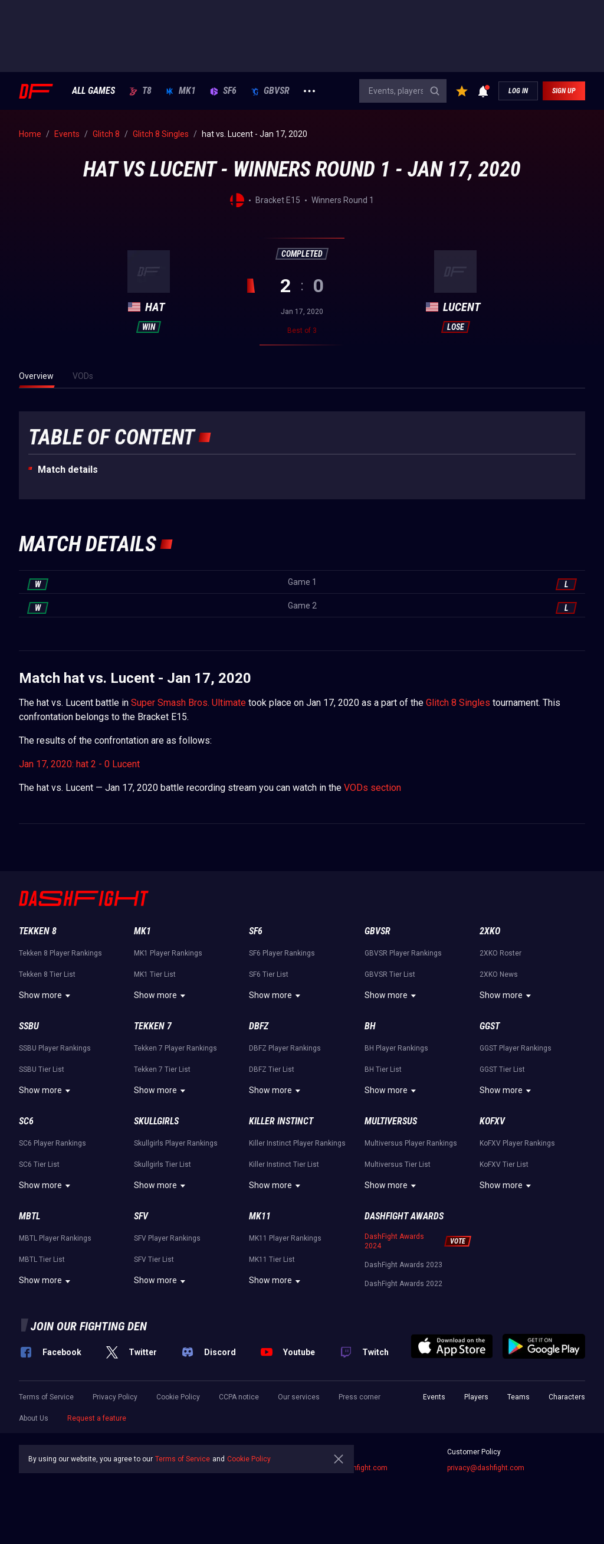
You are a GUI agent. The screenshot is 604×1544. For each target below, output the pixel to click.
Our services (299, 1397)
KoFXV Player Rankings (517, 1143)
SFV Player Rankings (167, 1238)
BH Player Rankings (396, 1048)
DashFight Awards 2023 (403, 1265)
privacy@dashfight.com (485, 1468)
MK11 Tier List (272, 1259)
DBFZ (258, 1026)
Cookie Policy (178, 1397)
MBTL (29, 1216)
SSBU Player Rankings (55, 1048)
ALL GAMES (93, 91)
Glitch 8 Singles (458, 702)
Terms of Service (46, 1397)
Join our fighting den (89, 1326)
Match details (68, 469)
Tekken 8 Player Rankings (60, 953)
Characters (567, 1397)
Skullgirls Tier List (162, 1164)
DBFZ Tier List (271, 1069)
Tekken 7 (153, 1026)
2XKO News (499, 974)
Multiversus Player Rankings (411, 1143)
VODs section (372, 787)
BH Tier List (383, 1069)
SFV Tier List (154, 1259)
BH (370, 1026)
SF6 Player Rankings (282, 953)
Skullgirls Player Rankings (176, 1143)
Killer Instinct (281, 1121)
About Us (33, 1418)
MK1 (181, 91)
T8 (140, 91)
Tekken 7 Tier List (162, 1069)
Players (476, 1397)
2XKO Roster (500, 953)
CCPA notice (239, 1397)
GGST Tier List (502, 1069)
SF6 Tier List (268, 974)
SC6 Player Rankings (52, 1143)
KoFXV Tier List (504, 1164)
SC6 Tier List (39, 1164)
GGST (490, 1026)
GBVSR (270, 91)
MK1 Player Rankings (168, 953)
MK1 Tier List (155, 974)
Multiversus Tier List (398, 1164)
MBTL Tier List (42, 1259)
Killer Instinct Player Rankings (297, 1143)
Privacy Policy (115, 1397)
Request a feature (96, 1418)
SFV (141, 1216)
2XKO (490, 931)
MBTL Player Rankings (55, 1238)
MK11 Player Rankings (285, 1238)
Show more (46, 996)
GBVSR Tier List (390, 974)
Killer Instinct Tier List (284, 1164)
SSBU (29, 1026)
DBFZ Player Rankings (285, 1048)
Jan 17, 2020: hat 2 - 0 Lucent (79, 764)
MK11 (260, 1216)
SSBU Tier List (41, 1069)
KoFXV (492, 1121)
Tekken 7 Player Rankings (175, 1048)
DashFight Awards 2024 (394, 1241)
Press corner (359, 1397)
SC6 (26, 1121)
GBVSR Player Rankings (403, 953)
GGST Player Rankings (516, 1048)
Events (434, 1397)
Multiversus (391, 1121)
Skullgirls (156, 1121)
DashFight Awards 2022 (403, 1284)
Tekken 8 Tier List (47, 974)
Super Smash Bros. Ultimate (188, 702)
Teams (518, 1397)
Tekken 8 (38, 931)
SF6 (223, 91)
